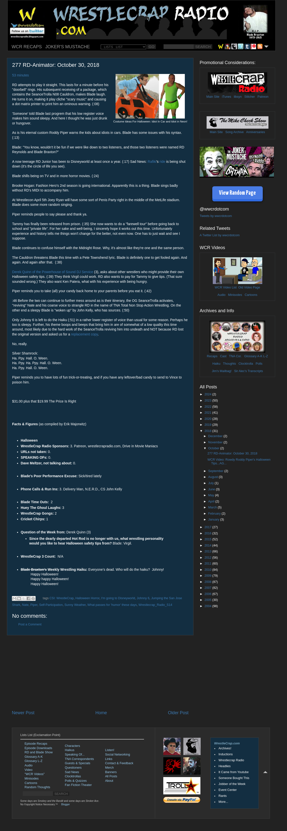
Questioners (73, 767)
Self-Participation (51, 605)
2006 (208, 594)
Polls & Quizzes (76, 781)
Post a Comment (30, 624)
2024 (208, 394)
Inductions (225, 754)
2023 (208, 400)
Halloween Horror (87, 598)
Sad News (72, 772)
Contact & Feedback (119, 763)
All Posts (111, 776)
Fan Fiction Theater (78, 785)
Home (101, 712)
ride (162, 162)
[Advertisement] (100, 673)
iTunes (226, 96)
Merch (109, 767)
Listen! (109, 750)
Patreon (263, 96)
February (215, 513)
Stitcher (249, 96)
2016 (208, 533)
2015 (208, 539)
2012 (208, 557)
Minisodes (235, 295)
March (213, 507)
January (214, 519)
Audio (221, 295)
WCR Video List (226, 287)
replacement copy (84, 334)
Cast (223, 356)
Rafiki (152, 162)
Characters (72, 746)
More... (223, 802)
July (211, 483)
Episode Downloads (38, 748)
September (216, 471)
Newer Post (23, 712)
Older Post (178, 712)
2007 (208, 588)
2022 (208, 406)
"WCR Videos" (34, 774)
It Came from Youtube (233, 772)
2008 (208, 582)
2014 (208, 545)
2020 (208, 419)
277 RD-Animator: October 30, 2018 (232, 453)
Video (28, 770)
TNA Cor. (235, 356)
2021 (208, 412)
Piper (34, 605)
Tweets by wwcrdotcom (216, 216)
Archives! (224, 748)
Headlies (224, 766)
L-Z (265, 356)
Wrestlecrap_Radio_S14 (155, 605)
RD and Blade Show (38, 752)
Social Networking (117, 754)
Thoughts (229, 363)
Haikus (69, 750)
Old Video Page (249, 287)
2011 (208, 563)
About (109, 781)
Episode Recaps (35, 743)
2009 (208, 575)
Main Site (212, 96)
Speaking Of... (75, 754)
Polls (259, 363)
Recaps (212, 356)
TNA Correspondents (79, 759)
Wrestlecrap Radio (231, 760)
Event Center (227, 790)
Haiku (216, 363)
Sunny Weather (75, 605)
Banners (111, 772)
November (216, 442)
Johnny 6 (143, 598)
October (214, 448)
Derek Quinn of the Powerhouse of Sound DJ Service (52, 272)
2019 (208, 425)
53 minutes (20, 75)
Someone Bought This (233, 778)
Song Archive (234, 132)
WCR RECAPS (27, 46)
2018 (208, 431)
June (212, 489)
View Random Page (237, 193)
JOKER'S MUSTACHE (67, 46)
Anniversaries (255, 132)
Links (108, 759)
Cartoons (251, 295)
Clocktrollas (73, 776)
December (216, 436)
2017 (208, 527)
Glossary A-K (253, 356)
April (211, 501)
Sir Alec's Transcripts (248, 371)
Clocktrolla (246, 363)
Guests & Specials (77, 763)
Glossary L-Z (33, 761)
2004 (208, 606)
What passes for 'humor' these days (112, 605)
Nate (25, 605)
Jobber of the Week (231, 784)
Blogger (65, 804)
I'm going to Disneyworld (118, 598)
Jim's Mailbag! (221, 371)
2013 (208, 551)
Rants (222, 796)
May (211, 495)
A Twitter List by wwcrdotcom (219, 235)
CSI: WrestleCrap (61, 598)
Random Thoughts (37, 787)
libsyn (238, 96)
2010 (208, 569)
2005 (208, 600)
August (213, 477)
